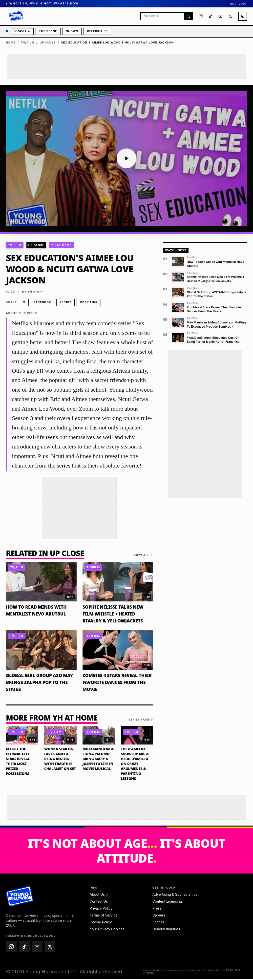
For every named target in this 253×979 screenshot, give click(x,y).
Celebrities (97, 31)
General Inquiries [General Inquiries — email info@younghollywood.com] (166, 929)
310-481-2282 (232, 970)
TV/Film (28, 42)
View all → (143, 555)
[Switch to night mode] (242, 16)
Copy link (89, 302)
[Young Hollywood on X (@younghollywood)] (230, 16)
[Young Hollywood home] (20, 896)
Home (11, 42)
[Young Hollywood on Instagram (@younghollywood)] (201, 16)
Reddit (65, 302)
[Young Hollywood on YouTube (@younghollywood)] (220, 16)
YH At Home (61, 245)
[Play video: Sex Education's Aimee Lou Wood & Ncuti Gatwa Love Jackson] (126, 158)
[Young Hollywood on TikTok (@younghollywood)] (210, 16)
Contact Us (99, 901)
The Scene (48, 31)
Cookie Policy (101, 922)
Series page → (140, 719)
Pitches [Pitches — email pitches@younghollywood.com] (158, 922)
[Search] (188, 16)
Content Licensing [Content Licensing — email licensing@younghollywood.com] (167, 901)
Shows (72, 31)
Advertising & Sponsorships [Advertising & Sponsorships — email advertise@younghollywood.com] (174, 894)
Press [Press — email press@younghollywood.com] (157, 908)
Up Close (48, 42)
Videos (22, 31)
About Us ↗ (99, 894)
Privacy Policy (101, 908)
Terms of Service (104, 915)
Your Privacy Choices (107, 929)
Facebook (42, 302)
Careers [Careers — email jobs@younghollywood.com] (158, 915)
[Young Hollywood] (16, 16)
